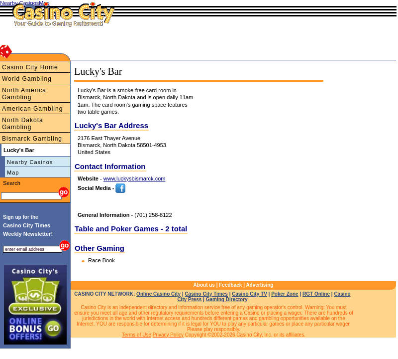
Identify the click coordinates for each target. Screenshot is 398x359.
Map (13, 173)
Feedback (230, 285)
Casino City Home (30, 67)
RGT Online (316, 294)
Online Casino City (158, 294)
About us (204, 285)
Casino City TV (249, 294)
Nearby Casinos (30, 162)
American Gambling (32, 108)
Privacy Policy (168, 335)
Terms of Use (136, 335)
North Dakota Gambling (22, 124)
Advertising (259, 285)
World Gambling (27, 78)
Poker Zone (284, 294)
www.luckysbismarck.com (134, 178)
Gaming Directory (227, 299)
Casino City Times (206, 294)
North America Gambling (24, 94)
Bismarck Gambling (32, 138)
